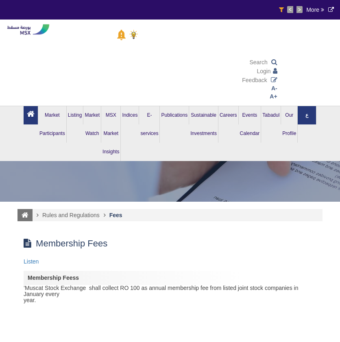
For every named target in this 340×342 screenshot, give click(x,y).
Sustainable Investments (203, 124)
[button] (121, 35)
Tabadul (270, 115)
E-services (149, 124)
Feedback (259, 80)
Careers (228, 115)
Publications (174, 115)
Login (267, 71)
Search (263, 62)
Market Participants (52, 124)
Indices (129, 115)
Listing (75, 115)
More (315, 10)
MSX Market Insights (110, 133)
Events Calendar (250, 124)
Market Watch (92, 124)
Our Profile (289, 124)
